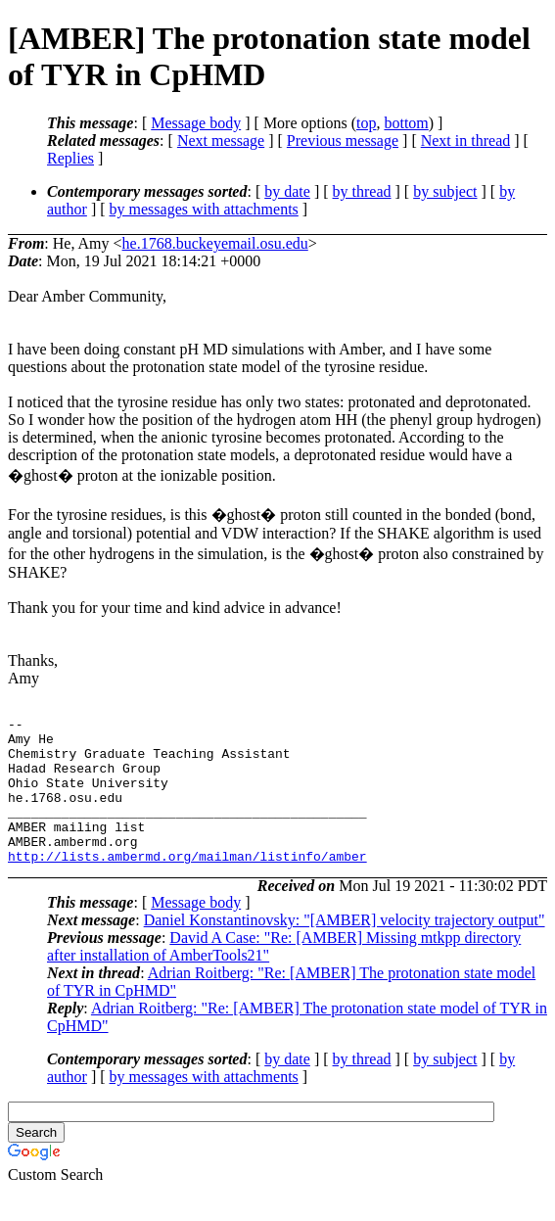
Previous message (342, 140)
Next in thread (466, 140)
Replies (70, 158)
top (366, 123)
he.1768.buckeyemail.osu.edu (215, 243)
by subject (445, 191)
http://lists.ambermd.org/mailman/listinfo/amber (187, 885)
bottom (406, 123)
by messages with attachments (204, 209)
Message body (196, 123)
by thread (362, 191)
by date (287, 191)
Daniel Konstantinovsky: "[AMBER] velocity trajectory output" (344, 949)
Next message (220, 140)
